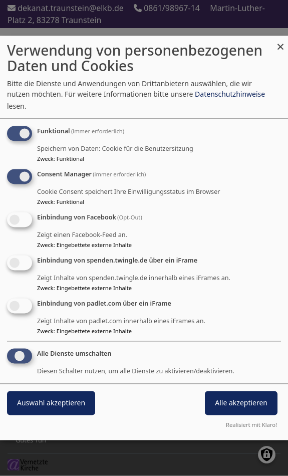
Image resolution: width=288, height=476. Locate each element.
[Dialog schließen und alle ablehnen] (280, 42)
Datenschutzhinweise (230, 94)
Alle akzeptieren (241, 403)
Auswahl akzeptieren (51, 403)
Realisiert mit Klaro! (251, 425)
